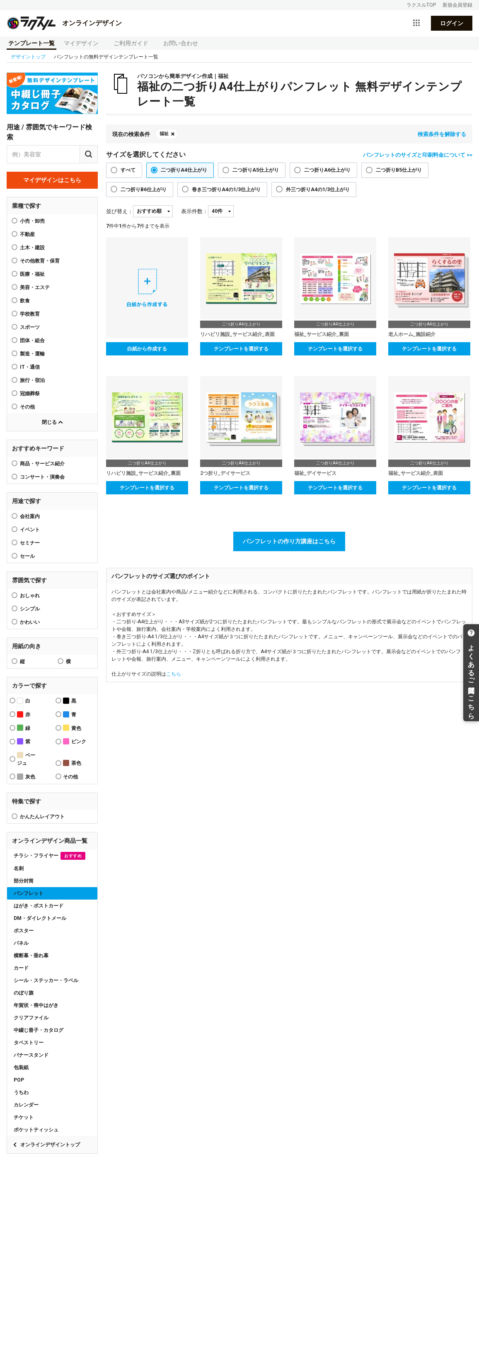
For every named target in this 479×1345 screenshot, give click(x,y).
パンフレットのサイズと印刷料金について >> (417, 155)
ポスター (24, 931)
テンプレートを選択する (241, 349)
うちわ (21, 1092)
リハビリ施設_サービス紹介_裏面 (143, 473)
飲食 (25, 301)
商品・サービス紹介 (42, 464)
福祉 (164, 133)
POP (19, 1080)
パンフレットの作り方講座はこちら (289, 541)
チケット (24, 1117)
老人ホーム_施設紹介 (411, 334)
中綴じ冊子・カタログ (38, 1030)
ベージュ (26, 759)
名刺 (19, 868)
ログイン (451, 23)
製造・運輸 (32, 354)
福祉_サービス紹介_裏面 (321, 334)
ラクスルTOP (421, 5)
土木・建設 (32, 248)
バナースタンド (31, 1055)
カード (21, 968)
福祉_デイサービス (315, 473)
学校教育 (30, 314)
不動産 (27, 234)
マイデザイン (81, 43)
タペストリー (29, 1043)
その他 (27, 407)
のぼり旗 (24, 993)
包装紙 (21, 1067)
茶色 (72, 763)
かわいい (30, 622)
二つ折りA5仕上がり (255, 170)
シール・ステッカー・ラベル (46, 980)
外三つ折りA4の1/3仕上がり (318, 189)
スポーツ (30, 327)
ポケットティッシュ (36, 1130)
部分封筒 (24, 881)
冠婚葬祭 (30, 393)
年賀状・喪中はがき (36, 1005)
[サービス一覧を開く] (416, 23)
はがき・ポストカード (38, 906)
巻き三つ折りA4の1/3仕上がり (226, 189)
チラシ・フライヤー (49, 856)
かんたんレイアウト (42, 817)
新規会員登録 (457, 5)
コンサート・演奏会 (42, 477)
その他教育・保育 (40, 261)
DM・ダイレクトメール (40, 918)
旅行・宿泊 (32, 380)
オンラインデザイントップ (50, 1145)
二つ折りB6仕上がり (144, 189)
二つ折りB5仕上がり (399, 170)
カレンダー (26, 1105)
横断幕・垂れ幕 (31, 955)
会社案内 (30, 516)
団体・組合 (32, 340)
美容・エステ (35, 287)
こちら (173, 674)
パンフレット (29, 893)
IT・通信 (30, 367)
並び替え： (119, 211)
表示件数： (194, 211)
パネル (21, 943)
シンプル (30, 609)
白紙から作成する (147, 349)
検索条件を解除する (442, 134)
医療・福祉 (32, 274)
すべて (128, 170)
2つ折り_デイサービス (225, 473)
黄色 (72, 728)
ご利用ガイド (131, 43)
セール (27, 556)
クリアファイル (31, 1018)
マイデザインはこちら (52, 180)
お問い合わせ (180, 43)
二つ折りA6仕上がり (327, 170)
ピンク (74, 741)
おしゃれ (30, 595)
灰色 (26, 776)
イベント (30, 530)
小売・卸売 (32, 221)
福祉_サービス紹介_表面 (415, 473)
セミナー (30, 543)
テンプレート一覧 (31, 43)
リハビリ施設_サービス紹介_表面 (237, 334)
